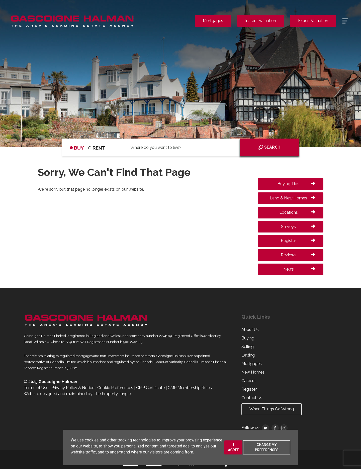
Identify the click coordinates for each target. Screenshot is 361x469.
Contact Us (251, 397)
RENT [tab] (96, 148)
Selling (247, 346)
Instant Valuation (260, 20)
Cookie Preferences (115, 387)
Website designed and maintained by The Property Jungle (77, 393)
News (299, 269)
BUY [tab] (77, 148)
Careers (248, 380)
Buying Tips (296, 183)
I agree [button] (233, 447)
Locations (297, 212)
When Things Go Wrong (271, 409)
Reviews (298, 255)
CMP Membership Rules (190, 387)
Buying (247, 338)
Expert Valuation (313, 20)
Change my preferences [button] (267, 447)
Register (298, 240)
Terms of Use (36, 387)
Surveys (298, 226)
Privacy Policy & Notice (72, 387)
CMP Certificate (150, 387)
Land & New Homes (292, 198)
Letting (248, 355)
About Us (250, 329)
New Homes (252, 372)
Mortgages (213, 20)
